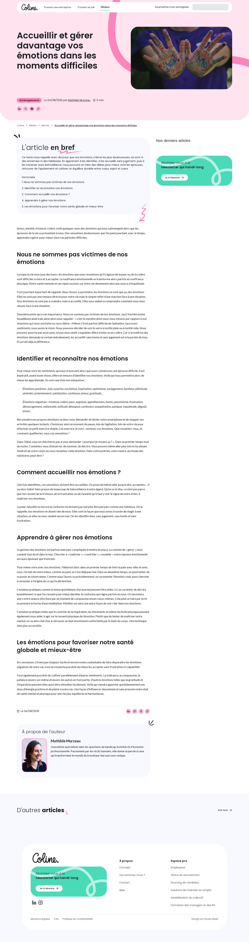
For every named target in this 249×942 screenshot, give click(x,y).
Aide (122, 890)
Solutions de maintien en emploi (191, 890)
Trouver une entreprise (57, 7)
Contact (124, 882)
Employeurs (178, 867)
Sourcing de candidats (185, 882)
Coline (20, 125)
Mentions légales (40, 918)
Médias (105, 6)
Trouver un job (86, 7)
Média (32, 125)
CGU (56, 918)
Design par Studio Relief (205, 918)
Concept (124, 867)
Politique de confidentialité (78, 918)
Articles (45, 125)
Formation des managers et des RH (193, 905)
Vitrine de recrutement (185, 875)
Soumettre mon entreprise (172, 7)
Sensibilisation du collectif (187, 897)
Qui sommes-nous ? (132, 875)
